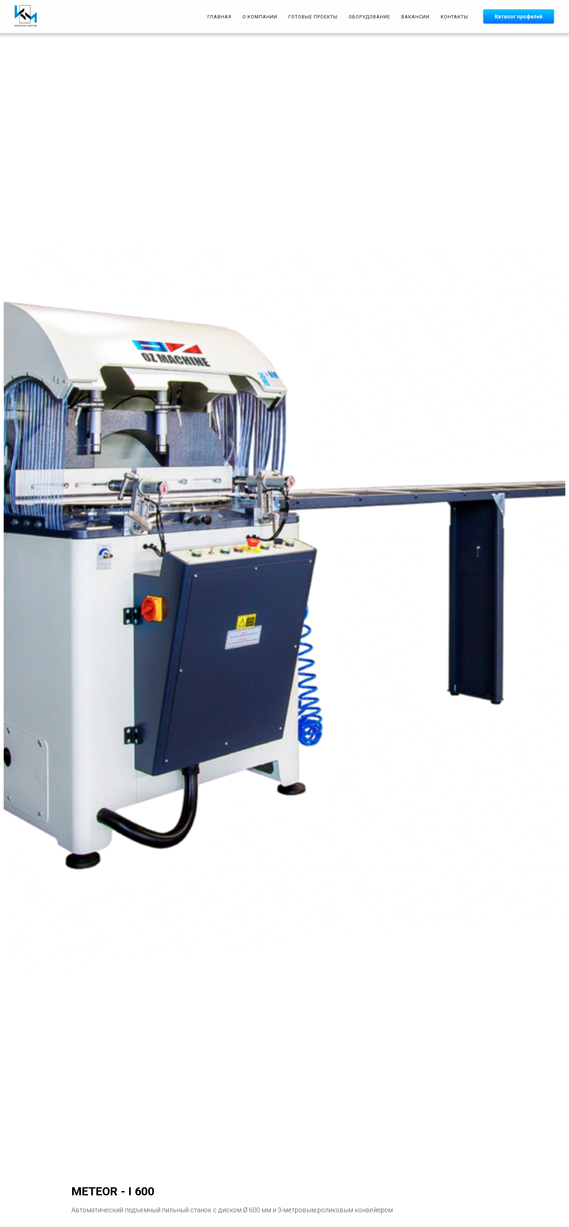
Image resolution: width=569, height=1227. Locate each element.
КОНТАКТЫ (454, 17)
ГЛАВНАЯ (219, 17)
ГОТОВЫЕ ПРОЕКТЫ (313, 17)
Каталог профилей (519, 17)
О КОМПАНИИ (259, 17)
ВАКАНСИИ (415, 17)
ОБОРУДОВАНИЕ (369, 17)
